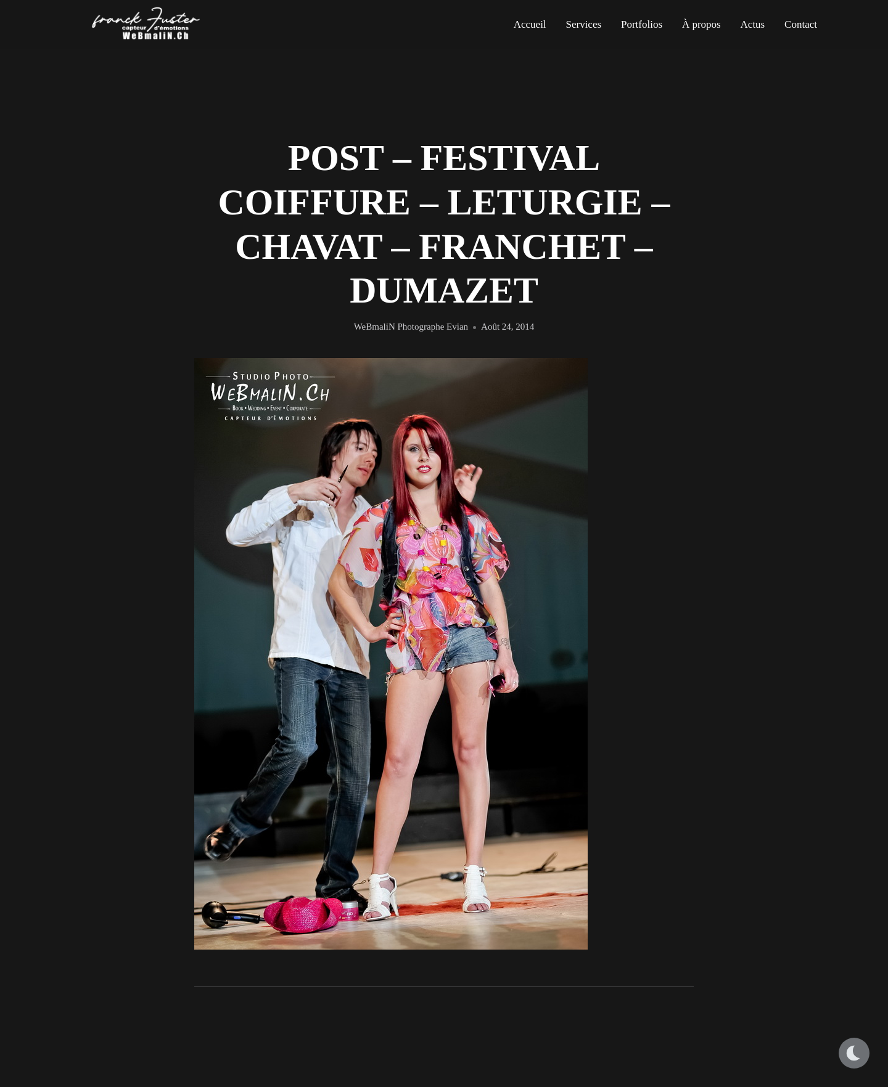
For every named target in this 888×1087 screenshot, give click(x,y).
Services (583, 24)
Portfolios (641, 24)
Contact (800, 24)
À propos (701, 24)
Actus (753, 24)
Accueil (530, 24)
